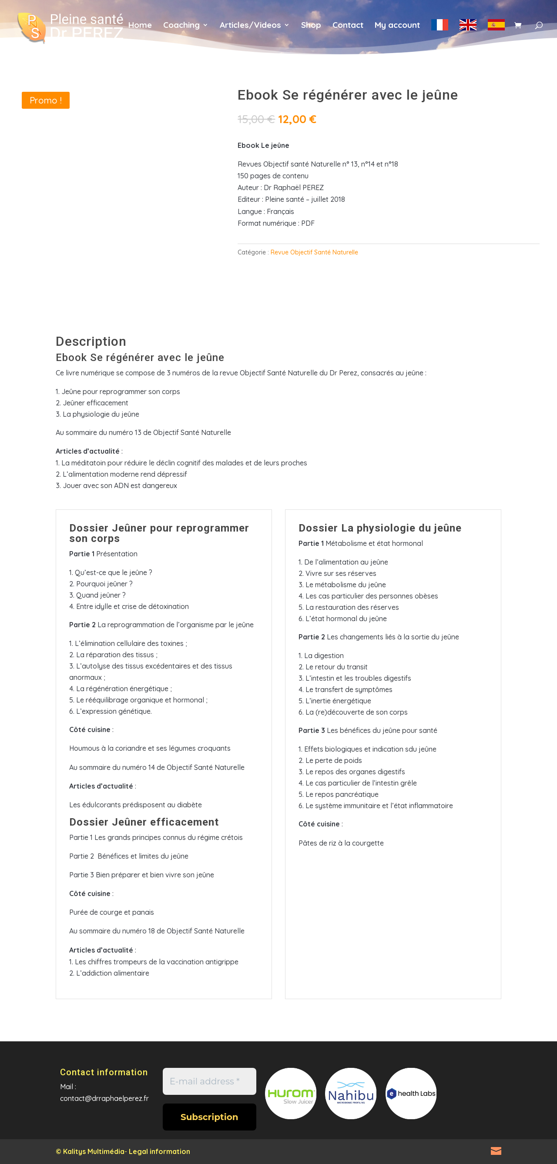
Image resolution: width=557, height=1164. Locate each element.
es (496, 30)
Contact (347, 26)
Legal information (159, 1151)
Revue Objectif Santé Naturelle (314, 252)
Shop (311, 26)
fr (439, 30)
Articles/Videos (250, 26)
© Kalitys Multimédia (90, 1151)
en (468, 30)
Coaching (181, 26)
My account (397, 26)
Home (140, 26)
